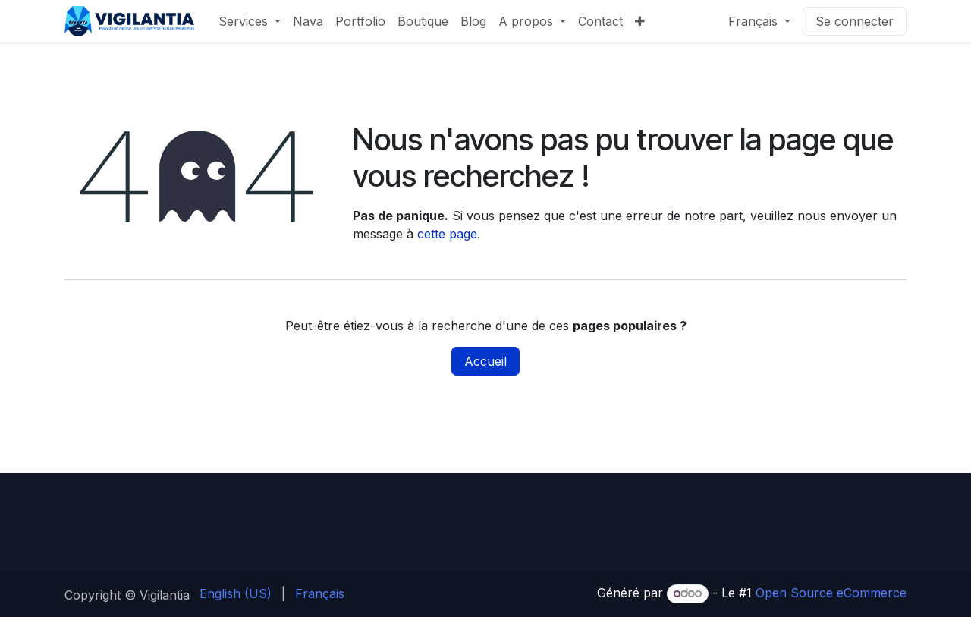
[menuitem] (249, 21)
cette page (447, 233)
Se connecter (854, 21)
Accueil (485, 361)
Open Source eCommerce (831, 592)
